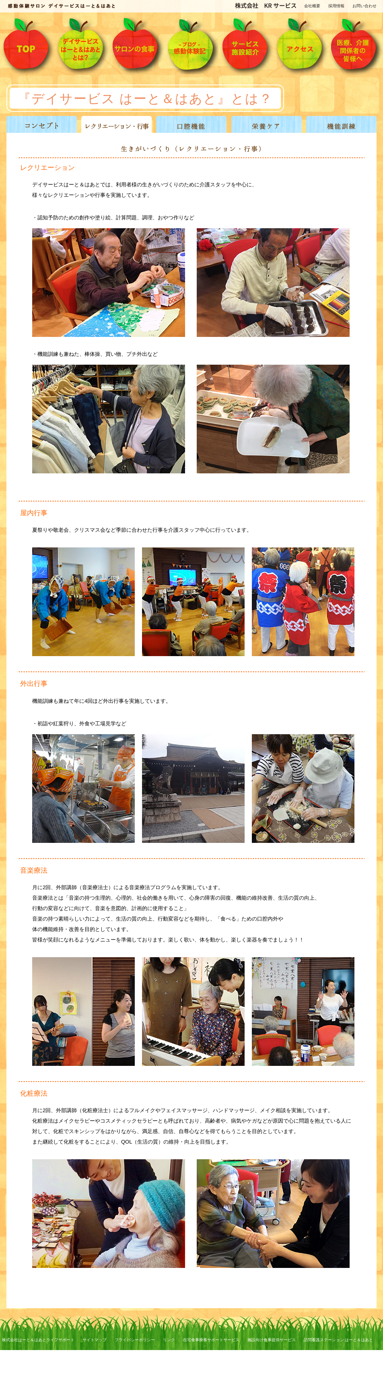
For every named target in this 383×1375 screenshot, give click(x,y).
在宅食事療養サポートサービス (211, 1340)
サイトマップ (94, 1340)
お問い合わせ (364, 6)
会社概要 (312, 6)
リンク (169, 1340)
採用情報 (336, 6)
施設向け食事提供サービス (271, 1340)
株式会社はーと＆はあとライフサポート (38, 1340)
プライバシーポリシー (135, 1340)
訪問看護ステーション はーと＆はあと (338, 1340)
